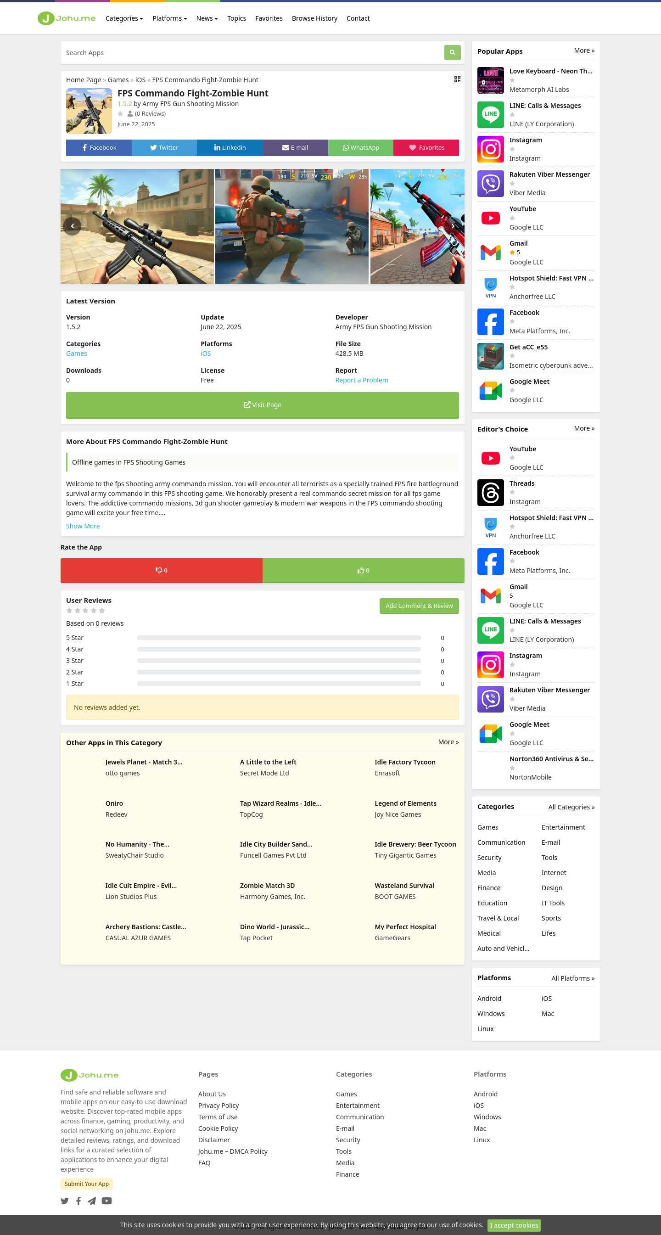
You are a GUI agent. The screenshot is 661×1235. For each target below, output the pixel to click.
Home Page (83, 79)
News (204, 18)
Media (486, 872)
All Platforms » (573, 978)
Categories (122, 18)
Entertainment (563, 827)
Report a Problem (362, 380)
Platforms (167, 18)
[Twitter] (65, 1198)
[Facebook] (77, 1198)
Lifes (548, 933)
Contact (358, 18)
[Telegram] (90, 1198)
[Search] (452, 52)
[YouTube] (105, 1198)
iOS (140, 79)
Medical (489, 933)
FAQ (204, 1162)
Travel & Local (498, 918)
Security (489, 857)
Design (552, 887)
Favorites (269, 18)
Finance (489, 887)
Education (492, 902)
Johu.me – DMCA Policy (233, 1151)
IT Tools (553, 902)
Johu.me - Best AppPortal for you (378, 1226)
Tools (549, 857)
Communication (501, 842)
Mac (548, 1013)
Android (489, 998)
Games (118, 79)
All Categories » (572, 807)
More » (448, 741)
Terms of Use (218, 1116)
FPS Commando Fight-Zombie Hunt (205, 79)
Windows (491, 1013)
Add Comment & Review (419, 605)
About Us (212, 1093)
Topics (236, 18)
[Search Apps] (252, 52)
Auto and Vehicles (504, 948)
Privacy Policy (218, 1105)
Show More (83, 526)
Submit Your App (87, 1184)
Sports (551, 918)
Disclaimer (214, 1139)
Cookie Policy (218, 1128)
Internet (554, 872)
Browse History (314, 18)
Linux (485, 1028)
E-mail (551, 842)
